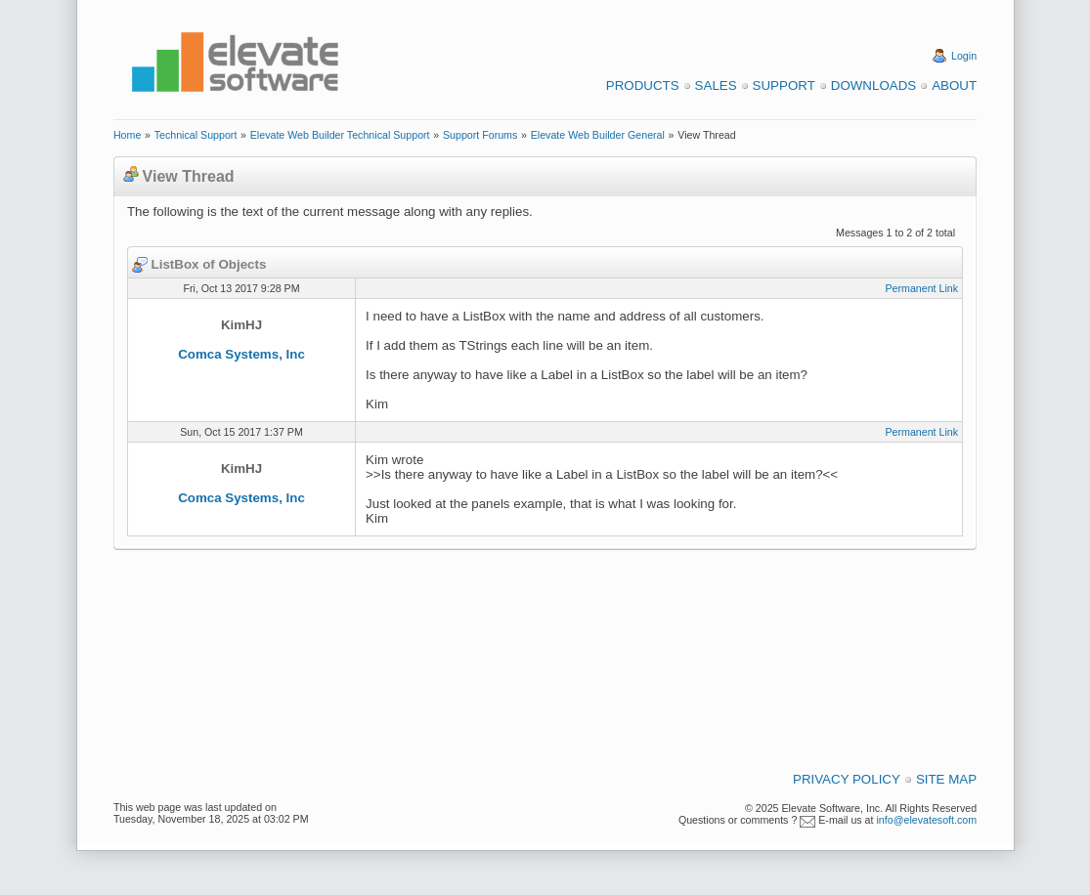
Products (642, 85)
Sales (716, 85)
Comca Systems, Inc (241, 354)
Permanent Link (921, 288)
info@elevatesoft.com (926, 820)
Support (784, 85)
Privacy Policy (846, 779)
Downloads (873, 85)
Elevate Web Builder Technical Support (340, 135)
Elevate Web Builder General (598, 135)
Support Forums (480, 135)
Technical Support (196, 135)
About (954, 85)
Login (964, 56)
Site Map (946, 779)
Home (127, 135)
